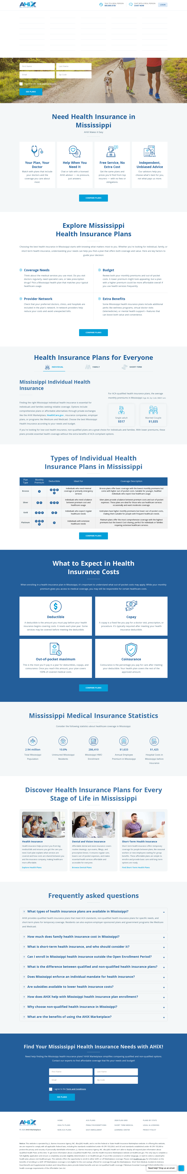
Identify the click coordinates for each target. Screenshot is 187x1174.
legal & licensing (151, 1125)
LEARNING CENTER (125, 14)
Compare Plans (93, 198)
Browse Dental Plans (82, 868)
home (60, 1121)
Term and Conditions (46, 84)
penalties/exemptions (96, 1125)
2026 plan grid (121, 1121)
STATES (93, 14)
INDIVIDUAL (54, 367)
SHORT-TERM (132, 367)
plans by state (150, 1121)
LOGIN (162, 5)
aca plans (90, 1121)
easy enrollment (94, 1130)
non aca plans (64, 1130)
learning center (122, 1130)
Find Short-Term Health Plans (136, 868)
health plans (64, 1125)
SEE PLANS (31, 92)
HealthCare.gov (55, 415)
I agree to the (37, 83)
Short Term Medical (123, 1125)
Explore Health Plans (32, 868)
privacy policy (149, 1130)
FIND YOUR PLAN (62, 14)
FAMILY (92, 367)
